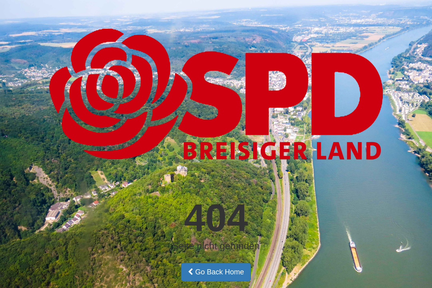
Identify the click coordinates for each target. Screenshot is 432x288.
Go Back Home (216, 272)
